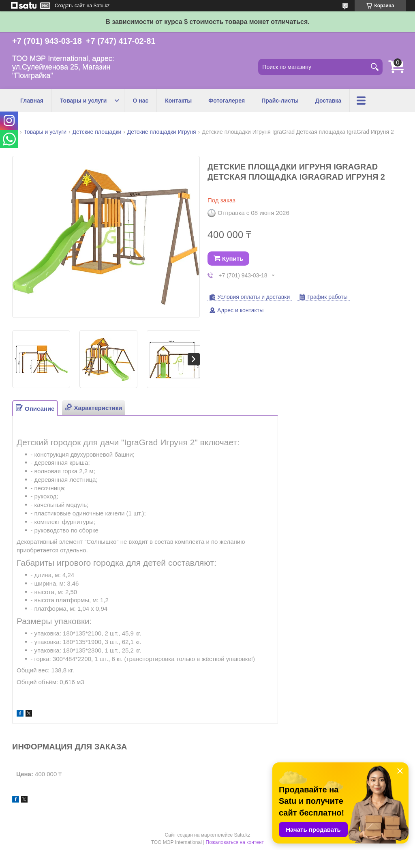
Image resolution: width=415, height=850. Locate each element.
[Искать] (374, 67)
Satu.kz (242, 835)
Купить (232, 258)
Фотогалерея (226, 100)
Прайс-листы (280, 100)
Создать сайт (70, 6)
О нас (140, 100)
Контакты (178, 100)
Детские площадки (97, 132)
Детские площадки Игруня (161, 132)
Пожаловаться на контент (235, 842)
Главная (31, 100)
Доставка (328, 100)
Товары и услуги (83, 100)
